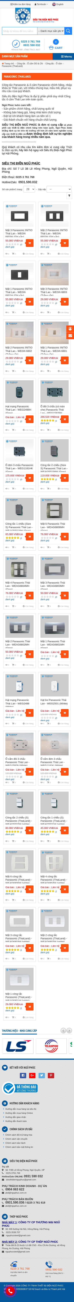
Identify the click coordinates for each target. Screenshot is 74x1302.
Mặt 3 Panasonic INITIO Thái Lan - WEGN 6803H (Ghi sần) (18, 233)
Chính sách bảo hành (14, 1143)
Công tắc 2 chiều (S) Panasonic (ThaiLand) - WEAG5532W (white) (18, 821)
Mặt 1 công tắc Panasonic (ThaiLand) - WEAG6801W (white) (18, 997)
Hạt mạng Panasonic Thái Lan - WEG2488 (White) (17, 703)
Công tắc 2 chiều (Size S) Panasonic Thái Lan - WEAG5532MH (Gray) (54, 468)
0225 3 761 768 (30, 41)
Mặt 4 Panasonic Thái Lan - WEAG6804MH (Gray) (17, 586)
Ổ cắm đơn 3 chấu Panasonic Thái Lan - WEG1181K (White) (52, 762)
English (57, 4)
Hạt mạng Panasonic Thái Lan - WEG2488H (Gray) (18, 409)
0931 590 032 (31, 45)
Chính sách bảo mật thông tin (18, 1147)
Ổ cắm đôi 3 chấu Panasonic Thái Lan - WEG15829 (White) (17, 762)
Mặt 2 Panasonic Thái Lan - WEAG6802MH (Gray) (17, 644)
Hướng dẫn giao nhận (14, 1117)
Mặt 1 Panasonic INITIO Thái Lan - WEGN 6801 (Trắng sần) (53, 351)
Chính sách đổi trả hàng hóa (17, 1135)
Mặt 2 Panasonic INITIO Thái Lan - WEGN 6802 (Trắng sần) (18, 351)
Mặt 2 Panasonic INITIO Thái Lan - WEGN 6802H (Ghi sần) (53, 233)
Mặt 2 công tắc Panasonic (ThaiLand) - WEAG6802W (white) (53, 938)
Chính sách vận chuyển (15, 1139)
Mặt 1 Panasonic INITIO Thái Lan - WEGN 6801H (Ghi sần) (18, 292)
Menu (66, 56)
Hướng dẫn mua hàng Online (18, 1113)
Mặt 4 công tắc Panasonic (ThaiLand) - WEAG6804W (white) (53, 879)
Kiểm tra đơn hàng (21, 4)
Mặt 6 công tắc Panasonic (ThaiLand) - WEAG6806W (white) (18, 879)
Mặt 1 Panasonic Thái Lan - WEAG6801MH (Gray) (52, 644)
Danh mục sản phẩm (15, 56)
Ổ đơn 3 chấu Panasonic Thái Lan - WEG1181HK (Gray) (19, 468)
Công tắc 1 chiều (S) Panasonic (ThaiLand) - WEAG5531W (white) (53, 821)
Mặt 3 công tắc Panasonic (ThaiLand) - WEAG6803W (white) (18, 938)
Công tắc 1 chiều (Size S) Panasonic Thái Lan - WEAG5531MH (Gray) (19, 527)
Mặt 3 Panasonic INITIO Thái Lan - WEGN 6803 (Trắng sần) (53, 292)
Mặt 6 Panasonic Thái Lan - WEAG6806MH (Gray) (52, 527)
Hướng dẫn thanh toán (15, 1121)
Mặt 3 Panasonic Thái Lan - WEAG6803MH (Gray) (52, 586)
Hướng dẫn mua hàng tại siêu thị (19, 1109)
